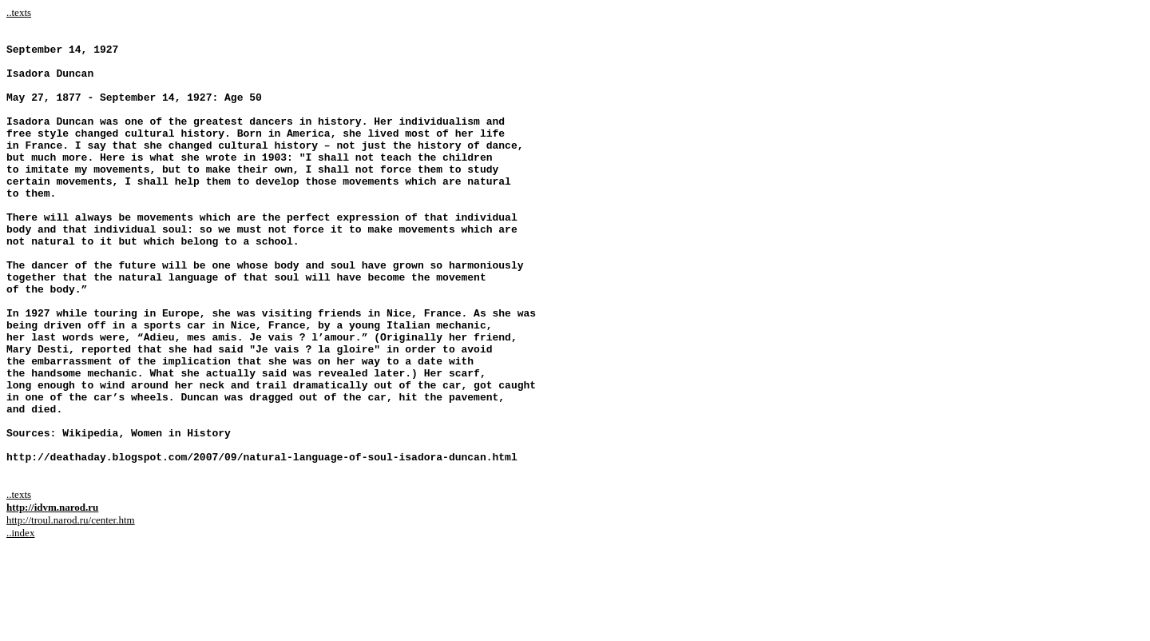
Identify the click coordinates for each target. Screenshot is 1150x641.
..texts (18, 12)
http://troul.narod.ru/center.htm (70, 609)
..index (20, 621)
